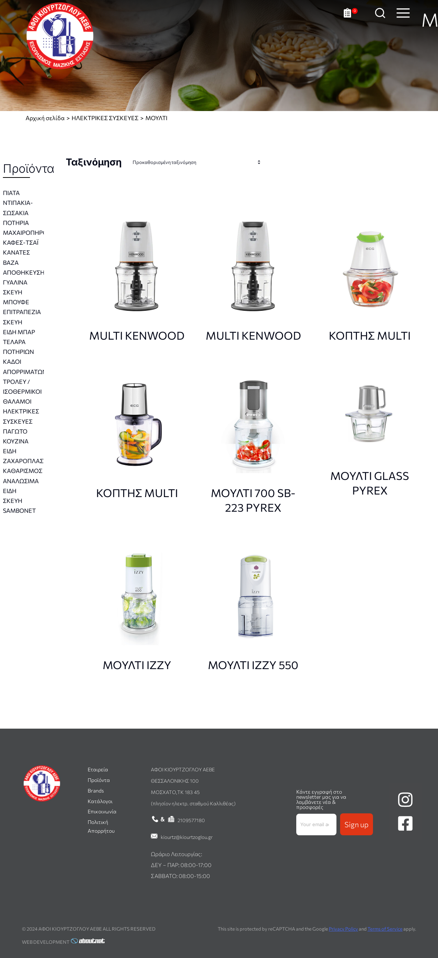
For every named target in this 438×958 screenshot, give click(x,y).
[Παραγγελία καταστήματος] (198, 162)
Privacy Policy (343, 929)
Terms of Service (385, 929)
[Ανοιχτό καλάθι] (352, 18)
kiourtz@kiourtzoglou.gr (187, 837)
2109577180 (191, 820)
